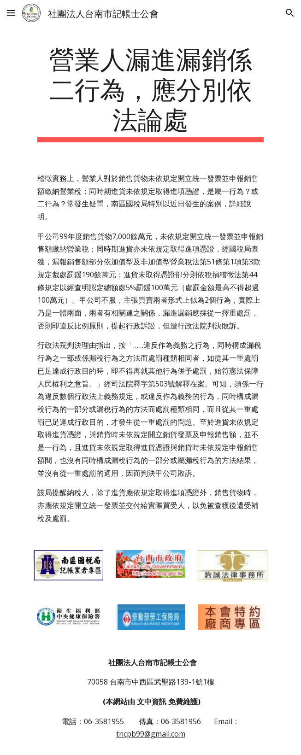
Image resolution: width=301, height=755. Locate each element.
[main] (150, 92)
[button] (11, 12)
